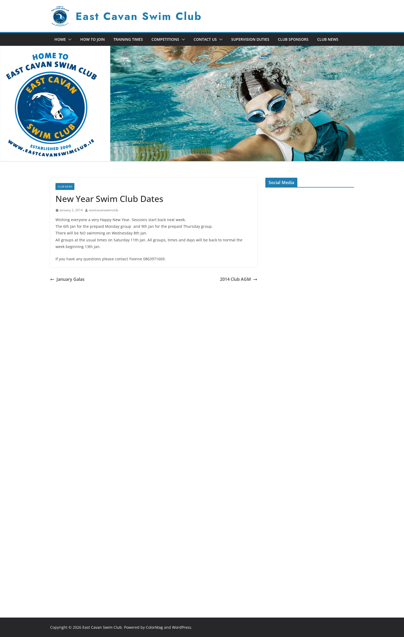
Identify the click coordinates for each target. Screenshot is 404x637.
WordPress (181, 627)
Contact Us (205, 39)
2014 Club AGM (238, 279)
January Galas (67, 279)
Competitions (165, 39)
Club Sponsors (293, 39)
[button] (69, 39)
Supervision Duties (250, 39)
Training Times (128, 39)
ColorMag (154, 627)
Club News (327, 39)
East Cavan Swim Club (139, 16)
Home (60, 39)
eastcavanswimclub (103, 210)
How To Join (92, 39)
